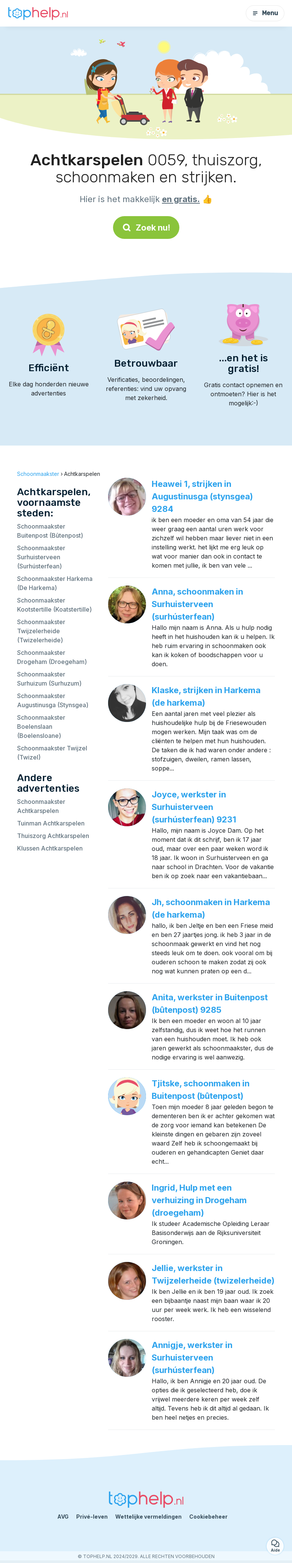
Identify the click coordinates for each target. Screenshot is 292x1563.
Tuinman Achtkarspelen (51, 823)
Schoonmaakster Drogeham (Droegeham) (52, 657)
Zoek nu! (146, 227)
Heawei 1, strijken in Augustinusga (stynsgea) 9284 (202, 496)
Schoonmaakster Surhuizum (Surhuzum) (49, 678)
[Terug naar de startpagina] (38, 13)
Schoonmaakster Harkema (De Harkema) (55, 583)
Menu (265, 13)
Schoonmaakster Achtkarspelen (41, 806)
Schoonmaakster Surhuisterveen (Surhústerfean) (41, 557)
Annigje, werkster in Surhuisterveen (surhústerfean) (192, 1357)
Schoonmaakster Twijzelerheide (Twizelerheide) (41, 631)
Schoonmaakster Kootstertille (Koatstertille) (54, 604)
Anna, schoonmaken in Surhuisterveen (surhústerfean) (197, 604)
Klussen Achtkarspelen (50, 848)
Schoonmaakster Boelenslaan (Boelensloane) (41, 726)
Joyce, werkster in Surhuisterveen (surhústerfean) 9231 (194, 806)
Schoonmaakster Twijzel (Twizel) (52, 752)
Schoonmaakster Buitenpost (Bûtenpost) (50, 531)
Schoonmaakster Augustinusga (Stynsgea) (52, 700)
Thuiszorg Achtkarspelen (53, 836)
